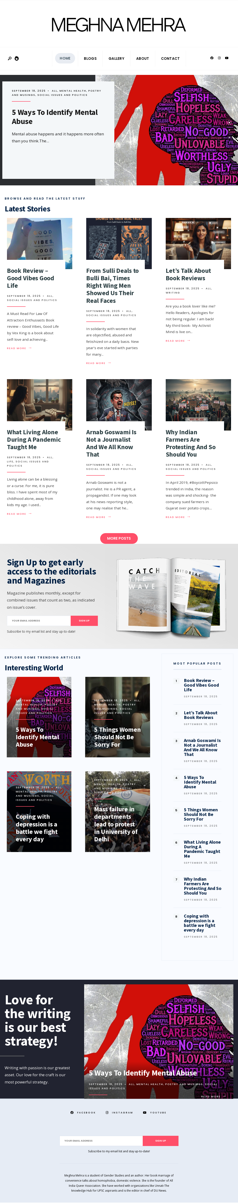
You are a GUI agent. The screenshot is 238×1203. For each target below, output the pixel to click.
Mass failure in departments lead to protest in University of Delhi (116, 824)
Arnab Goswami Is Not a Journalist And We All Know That (111, 443)
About (142, 59)
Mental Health (73, 91)
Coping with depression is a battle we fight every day (37, 828)
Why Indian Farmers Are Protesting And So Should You (191, 443)
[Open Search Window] (10, 59)
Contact (170, 59)
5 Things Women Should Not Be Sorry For (117, 737)
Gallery (116, 59)
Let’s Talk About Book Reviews (188, 275)
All (54, 91)
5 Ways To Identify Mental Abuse (55, 117)
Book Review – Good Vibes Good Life (30, 278)
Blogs (90, 59)
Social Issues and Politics (62, 95)
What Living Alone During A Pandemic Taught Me (34, 439)
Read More (20, 349)
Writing (173, 293)
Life (10, 462)
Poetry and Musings (35, 705)
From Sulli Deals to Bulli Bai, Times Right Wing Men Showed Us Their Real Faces (112, 286)
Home (65, 58)
